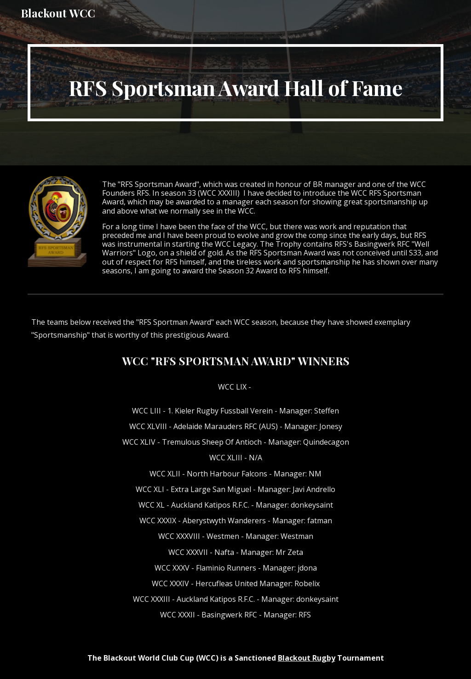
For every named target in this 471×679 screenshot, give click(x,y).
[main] (236, 82)
